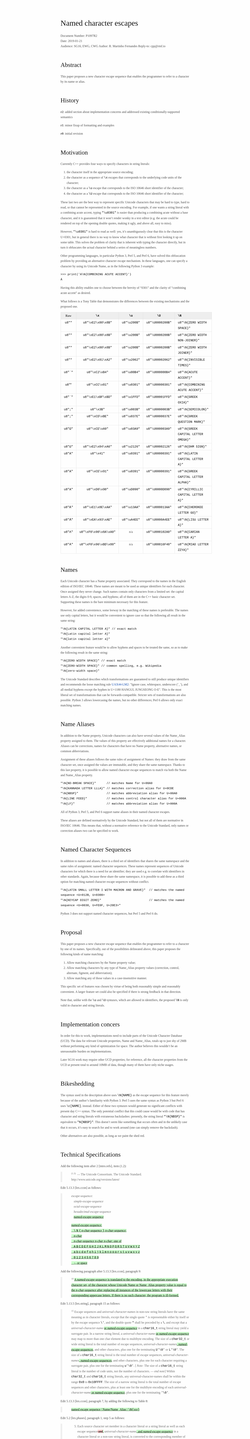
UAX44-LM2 (120, 672)
